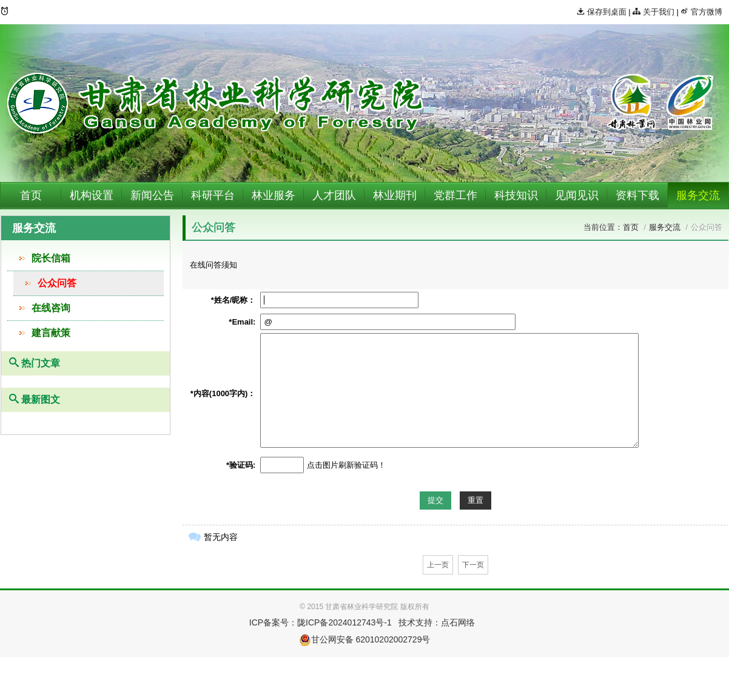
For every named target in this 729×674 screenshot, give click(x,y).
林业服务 (273, 195)
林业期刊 (395, 195)
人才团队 (334, 195)
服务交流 (698, 195)
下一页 (473, 565)
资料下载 (637, 195)
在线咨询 (51, 308)
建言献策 (51, 333)
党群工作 (455, 195)
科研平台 (213, 195)
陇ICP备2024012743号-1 (344, 622)
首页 (31, 195)
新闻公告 (152, 195)
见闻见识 (577, 195)
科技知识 (516, 195)
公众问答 (57, 283)
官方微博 (701, 11)
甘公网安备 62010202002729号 (365, 639)
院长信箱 (51, 258)
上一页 (438, 565)
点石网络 (458, 622)
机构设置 (91, 195)
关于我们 (653, 11)
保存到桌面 (602, 11)
